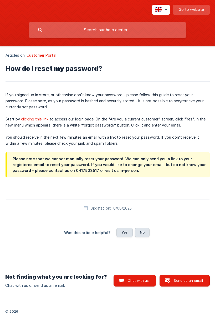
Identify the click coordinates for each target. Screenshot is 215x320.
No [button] (142, 232)
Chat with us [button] (138, 280)
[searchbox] (107, 30)
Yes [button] (124, 232)
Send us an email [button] (188, 280)
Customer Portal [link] (41, 55)
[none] (161, 10)
